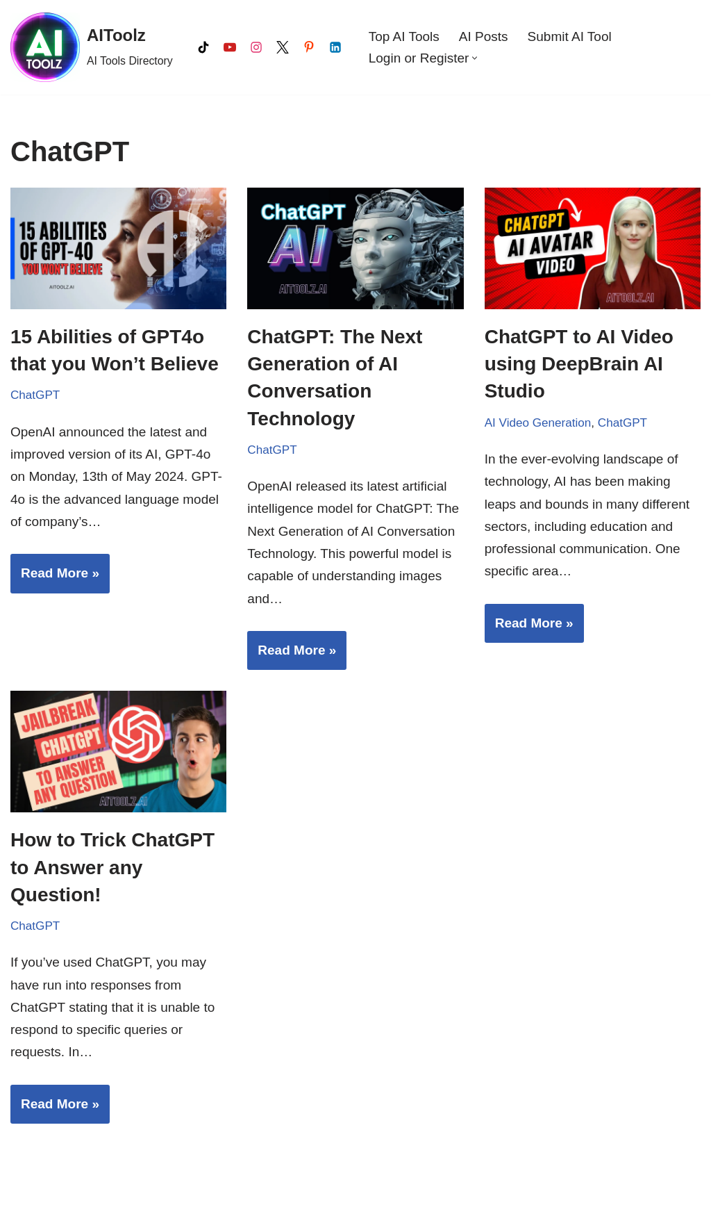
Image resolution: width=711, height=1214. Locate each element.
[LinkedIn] (335, 47)
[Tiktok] (203, 47)
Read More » (54, 577)
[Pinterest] (309, 47)
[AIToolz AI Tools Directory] (91, 47)
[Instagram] (256, 47)
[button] (474, 58)
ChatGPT (35, 395)
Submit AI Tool (570, 36)
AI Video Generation (538, 422)
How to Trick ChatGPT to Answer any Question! (112, 867)
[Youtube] (230, 47)
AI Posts (483, 36)
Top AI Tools (404, 36)
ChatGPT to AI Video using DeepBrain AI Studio (579, 364)
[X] (282, 47)
